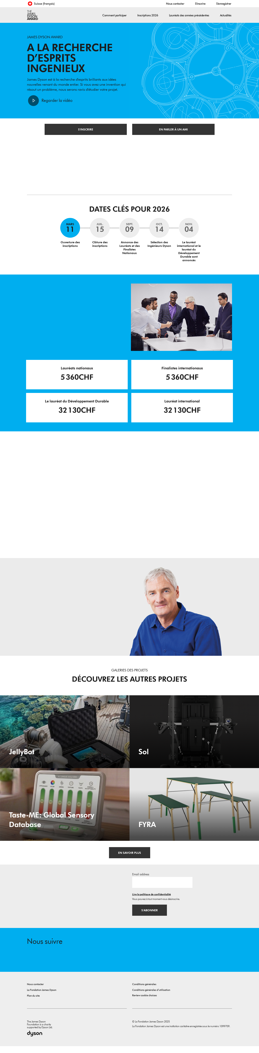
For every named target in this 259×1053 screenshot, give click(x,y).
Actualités (225, 15)
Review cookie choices (144, 1002)
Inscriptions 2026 (147, 15)
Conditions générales (144, 991)
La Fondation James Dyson (41, 996)
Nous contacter (175, 3)
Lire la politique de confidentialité (151, 899)
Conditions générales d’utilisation (151, 996)
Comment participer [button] (114, 15)
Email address (140, 879)
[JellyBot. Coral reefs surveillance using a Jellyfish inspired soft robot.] (65, 736)
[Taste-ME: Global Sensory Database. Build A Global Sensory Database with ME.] (65, 809)
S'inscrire (200, 3)
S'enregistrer (223, 3)
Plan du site (33, 1002)
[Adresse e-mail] (162, 887)
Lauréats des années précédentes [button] (189, 15)
